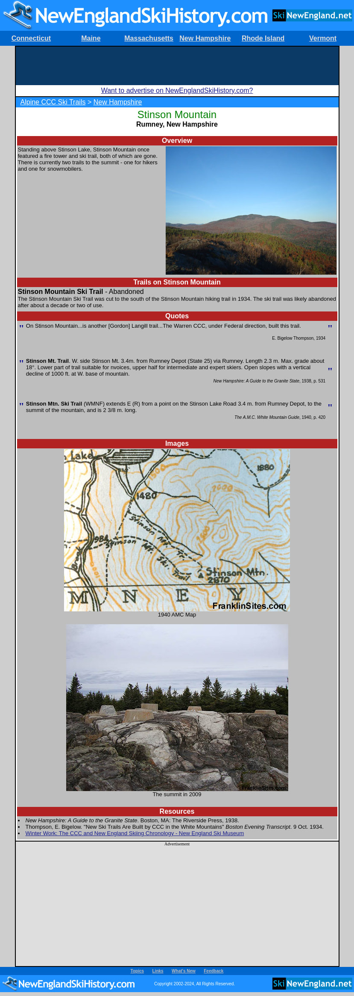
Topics (137, 971)
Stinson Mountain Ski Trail (60, 291)
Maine (90, 38)
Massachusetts (148, 38)
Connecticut (31, 38)
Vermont (322, 38)
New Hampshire (205, 38)
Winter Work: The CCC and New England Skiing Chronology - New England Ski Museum (135, 833)
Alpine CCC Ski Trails (53, 102)
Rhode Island (263, 38)
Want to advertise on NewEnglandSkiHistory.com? (177, 90)
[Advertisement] (177, 66)
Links (158, 971)
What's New (184, 971)
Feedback (213, 971)
